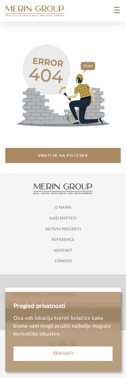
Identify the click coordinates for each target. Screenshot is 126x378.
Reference (63, 240)
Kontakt (63, 250)
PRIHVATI (63, 353)
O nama (63, 207)
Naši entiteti (62, 218)
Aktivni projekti (63, 229)
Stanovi (63, 261)
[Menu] (117, 11)
